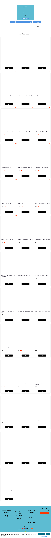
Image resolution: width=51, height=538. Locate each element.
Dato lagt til (38, 26)
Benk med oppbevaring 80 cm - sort (24, 59)
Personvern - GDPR (32, 512)
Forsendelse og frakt (31, 510)
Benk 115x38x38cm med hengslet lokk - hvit (42, 275)
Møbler (3, 2)
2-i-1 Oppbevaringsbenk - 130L (6, 167)
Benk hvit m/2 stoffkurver (39, 95)
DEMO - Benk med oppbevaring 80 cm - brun (42, 59)
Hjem (1, 2)
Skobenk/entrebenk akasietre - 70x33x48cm (25, 239)
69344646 (19, 518)
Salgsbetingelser (32, 517)
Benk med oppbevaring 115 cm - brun (24, 275)
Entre (6, 2)
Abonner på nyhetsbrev (45, 512)
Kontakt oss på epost (32, 519)
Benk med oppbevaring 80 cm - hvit (24, 347)
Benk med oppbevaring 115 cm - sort (7, 239)
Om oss (32, 515)
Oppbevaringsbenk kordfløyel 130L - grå (25, 131)
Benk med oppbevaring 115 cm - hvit (7, 203)
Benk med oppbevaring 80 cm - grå (7, 383)
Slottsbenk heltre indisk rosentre (40, 454)
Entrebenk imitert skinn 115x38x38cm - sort (42, 311)
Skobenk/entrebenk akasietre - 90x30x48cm (42, 239)
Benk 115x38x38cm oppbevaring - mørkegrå (25, 311)
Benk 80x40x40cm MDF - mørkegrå (24, 418)
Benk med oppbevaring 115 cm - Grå (7, 347)
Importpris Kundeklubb (32, 522)
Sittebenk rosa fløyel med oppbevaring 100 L (8, 59)
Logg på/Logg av (32, 513)
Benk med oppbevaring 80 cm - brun (24, 383)
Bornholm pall (20, 203)
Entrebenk (9, 2)
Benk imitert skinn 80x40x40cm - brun (41, 347)
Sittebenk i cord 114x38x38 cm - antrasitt (42, 131)
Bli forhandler (31, 520)
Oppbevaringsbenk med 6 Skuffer (6, 490)
